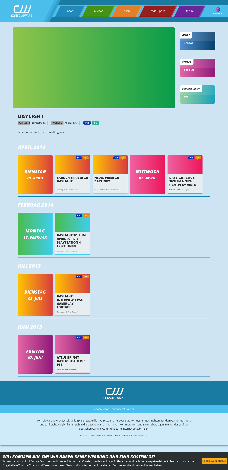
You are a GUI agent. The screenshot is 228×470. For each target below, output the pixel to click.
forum (189, 11)
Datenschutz (85, 435)
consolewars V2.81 (140, 435)
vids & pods (158, 11)
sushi (127, 11)
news (70, 11)
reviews (98, 11)
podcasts (121, 409)
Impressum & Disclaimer (102, 435)
